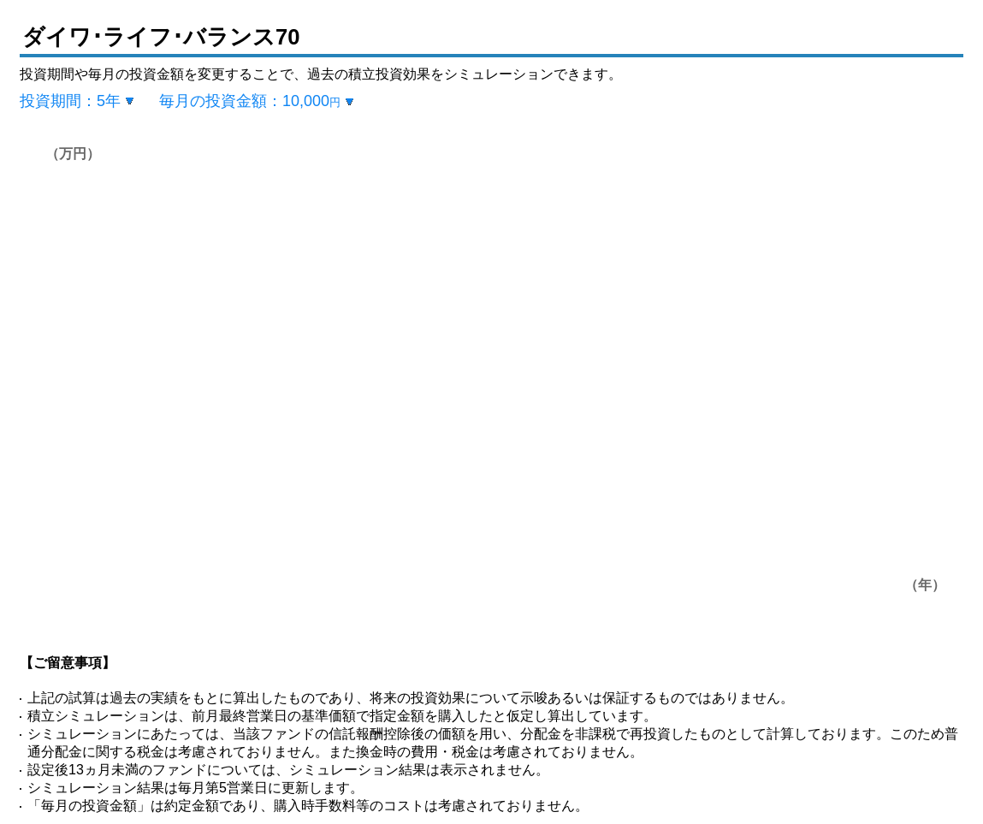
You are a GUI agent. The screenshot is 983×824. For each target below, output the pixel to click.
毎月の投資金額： (249, 101)
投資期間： (70, 101)
